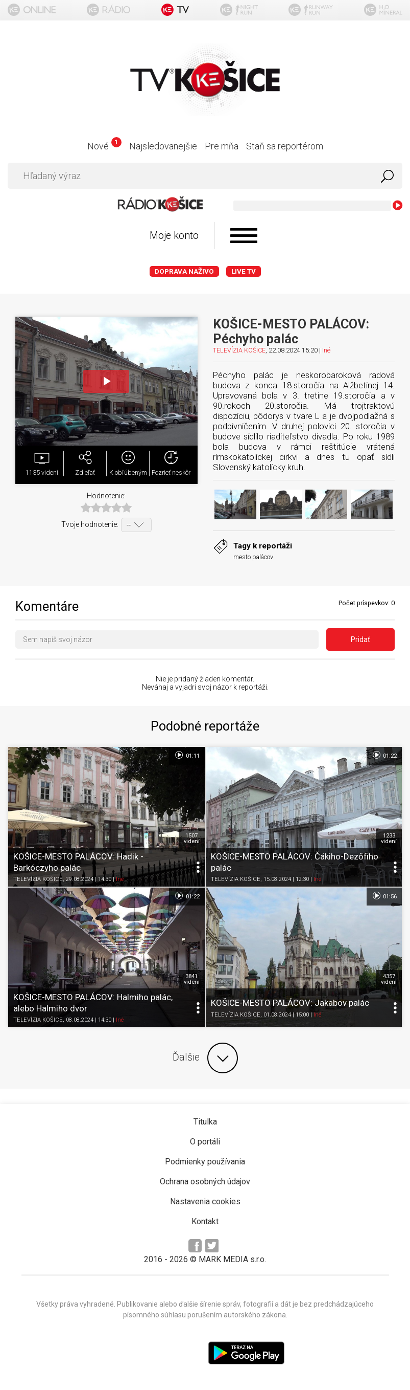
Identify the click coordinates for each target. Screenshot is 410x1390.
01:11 (186, 755)
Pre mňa (221, 146)
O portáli (205, 1141)
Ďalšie (205, 1058)
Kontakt (205, 1221)
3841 (192, 979)
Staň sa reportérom (284, 146)
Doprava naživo (184, 271)
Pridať (360, 639)
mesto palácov (253, 557)
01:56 (384, 896)
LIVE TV (243, 271)
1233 (389, 838)
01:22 (384, 755)
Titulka (205, 1122)
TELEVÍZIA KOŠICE (239, 350)
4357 (389, 979)
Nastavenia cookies (205, 1201)
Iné (326, 350)
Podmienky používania (205, 1161)
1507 (192, 838)
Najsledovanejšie (163, 146)
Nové (104, 146)
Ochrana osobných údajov (205, 1181)
